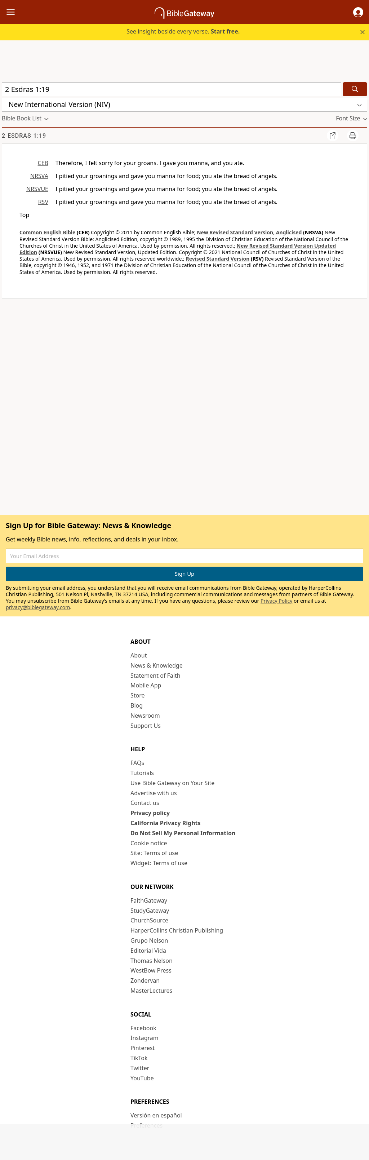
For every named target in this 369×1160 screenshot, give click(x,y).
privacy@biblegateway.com (38, 607)
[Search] (355, 89)
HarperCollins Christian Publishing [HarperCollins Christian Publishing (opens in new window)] (176, 930)
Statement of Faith (155, 675)
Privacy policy (150, 813)
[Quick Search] (171, 89)
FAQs (137, 763)
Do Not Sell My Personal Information (182, 833)
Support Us (145, 726)
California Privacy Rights (165, 823)
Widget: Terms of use (158, 863)
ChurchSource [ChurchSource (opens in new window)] (149, 920)
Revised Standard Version (217, 258)
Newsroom (145, 716)
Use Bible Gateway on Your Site (172, 783)
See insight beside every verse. (183, 31)
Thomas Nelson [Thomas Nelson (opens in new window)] (151, 961)
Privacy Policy (276, 600)
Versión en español (156, 1115)
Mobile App (145, 685)
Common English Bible (47, 232)
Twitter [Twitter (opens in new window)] (139, 1068)
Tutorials (142, 773)
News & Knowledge (156, 665)
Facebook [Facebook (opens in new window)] (143, 1028)
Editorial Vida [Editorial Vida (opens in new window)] (148, 951)
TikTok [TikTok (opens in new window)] (139, 1058)
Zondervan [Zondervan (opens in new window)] (145, 980)
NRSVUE (37, 189)
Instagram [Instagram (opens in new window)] (144, 1038)
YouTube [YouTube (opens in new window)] (142, 1078)
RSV (43, 202)
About (138, 655)
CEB (43, 163)
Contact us (144, 803)
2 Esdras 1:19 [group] (24, 135)
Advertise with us (153, 793)
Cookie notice (148, 843)
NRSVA (39, 176)
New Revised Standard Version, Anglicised (249, 232)
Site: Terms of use (154, 853)
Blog (136, 705)
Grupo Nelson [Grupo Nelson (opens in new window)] (149, 940)
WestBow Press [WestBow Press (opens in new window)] (151, 970)
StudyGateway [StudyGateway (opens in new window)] (149, 911)
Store (137, 695)
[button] (358, 12)
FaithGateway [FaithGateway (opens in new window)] (148, 900)
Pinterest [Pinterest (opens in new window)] (142, 1048)
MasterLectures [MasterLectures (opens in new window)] (151, 991)
